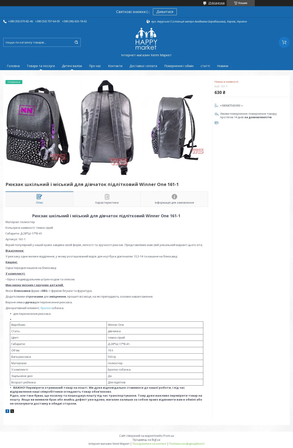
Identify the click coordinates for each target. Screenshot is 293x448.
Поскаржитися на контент (149, 444)
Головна (13, 66)
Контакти (115, 66)
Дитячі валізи (72, 66)
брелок (46, 308)
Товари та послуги (41, 66)
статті (205, 66)
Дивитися (164, 11)
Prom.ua (168, 436)
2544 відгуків (216, 3)
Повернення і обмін (179, 66)
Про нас (95, 66)
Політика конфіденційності (186, 444)
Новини (222, 66)
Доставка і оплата (143, 66)
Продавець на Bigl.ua (146, 440)
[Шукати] (76, 42)
